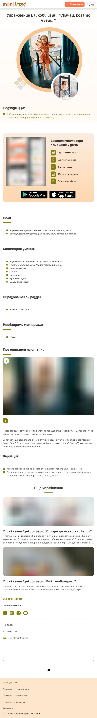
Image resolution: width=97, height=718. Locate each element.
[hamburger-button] (92, 4)
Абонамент (8, 708)
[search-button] (88, 4)
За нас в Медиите (12, 598)
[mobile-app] (75, 4)
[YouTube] (25, 613)
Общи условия (10, 682)
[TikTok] (18, 613)
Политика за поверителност (17, 689)
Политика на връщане (14, 702)
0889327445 (10, 631)
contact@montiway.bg (15, 638)
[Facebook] (5, 613)
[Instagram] (12, 613)
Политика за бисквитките (15, 695)
